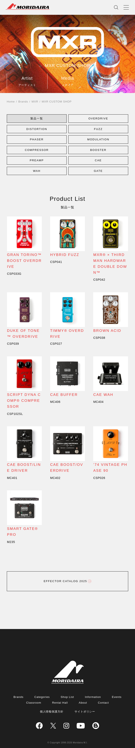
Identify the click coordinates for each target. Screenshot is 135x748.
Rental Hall (60, 702)
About (83, 702)
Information (93, 697)
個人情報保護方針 (52, 711)
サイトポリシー (85, 711)
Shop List (67, 697)
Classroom (33, 702)
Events (117, 697)
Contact (103, 702)
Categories (42, 697)
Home (11, 101)
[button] (37, 118)
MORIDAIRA (27, 6)
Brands (23, 101)
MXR (35, 101)
